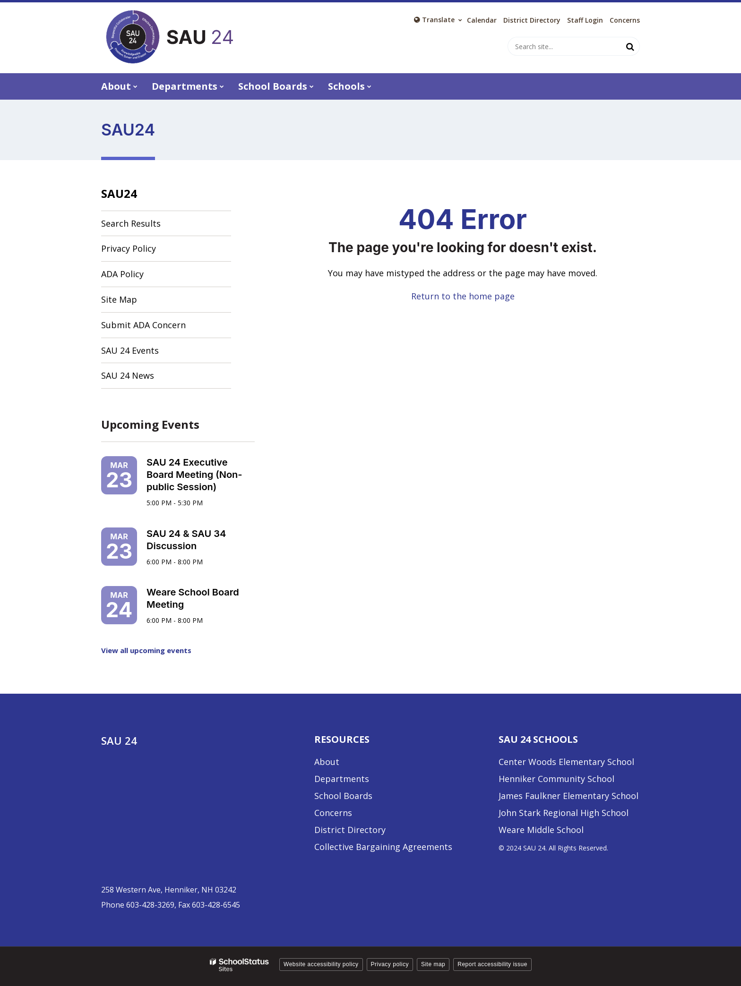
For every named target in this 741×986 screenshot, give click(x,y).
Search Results (131, 223)
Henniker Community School (556, 778)
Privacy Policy (128, 248)
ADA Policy (122, 274)
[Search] (630, 46)
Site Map (119, 299)
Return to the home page (463, 296)
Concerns (625, 20)
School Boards (343, 795)
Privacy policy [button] (390, 964)
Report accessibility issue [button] (492, 964)
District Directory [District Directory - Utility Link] (531, 20)
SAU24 (119, 193)
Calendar (482, 20)
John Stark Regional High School (564, 812)
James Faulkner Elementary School (568, 795)
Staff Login (585, 20)
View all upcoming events (146, 650)
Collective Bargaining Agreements (383, 846)
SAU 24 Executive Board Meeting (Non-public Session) (194, 475)
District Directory (350, 829)
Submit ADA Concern (143, 325)
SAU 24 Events (130, 350)
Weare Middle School (541, 829)
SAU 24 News (127, 375)
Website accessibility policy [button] (321, 964)
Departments (341, 778)
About (326, 761)
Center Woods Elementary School (566, 761)
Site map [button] (433, 964)
